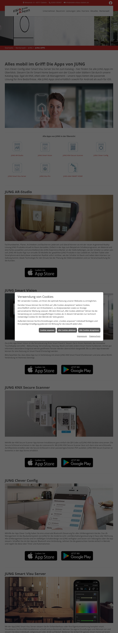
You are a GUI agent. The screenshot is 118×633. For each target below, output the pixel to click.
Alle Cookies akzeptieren (89, 315)
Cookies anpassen (47, 315)
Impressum (82, 321)
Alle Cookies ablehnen (67, 315)
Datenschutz (94, 321)
